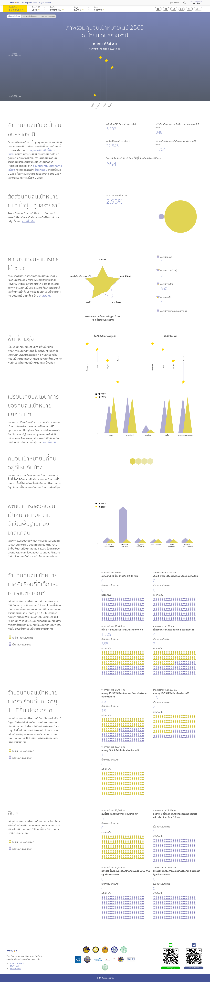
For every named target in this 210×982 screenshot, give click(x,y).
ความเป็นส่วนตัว (15, 968)
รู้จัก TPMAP (174, 2)
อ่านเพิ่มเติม (40, 169)
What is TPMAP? (17, 963)
